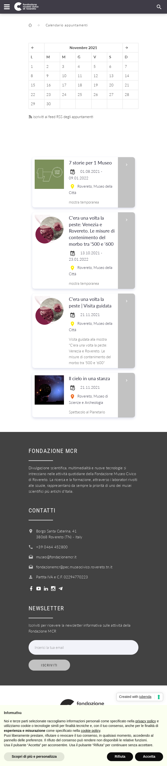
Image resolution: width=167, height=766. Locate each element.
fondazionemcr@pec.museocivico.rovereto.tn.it (74, 567)
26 (96, 94)
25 (80, 94)
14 (127, 75)
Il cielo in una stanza (92, 378)
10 (64, 75)
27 (111, 94)
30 (48, 104)
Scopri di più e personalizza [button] (34, 756)
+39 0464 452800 (52, 547)
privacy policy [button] (146, 721)
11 (80, 75)
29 (33, 104)
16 (48, 85)
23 (48, 94)
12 (96, 75)
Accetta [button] (149, 756)
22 (33, 94)
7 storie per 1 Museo (92, 163)
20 (111, 85)
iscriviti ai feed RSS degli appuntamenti (61, 116)
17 (64, 85)
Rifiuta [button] (120, 756)
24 (64, 94)
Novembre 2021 (83, 47)
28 (127, 94)
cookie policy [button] (90, 731)
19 (96, 85)
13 (111, 75)
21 (127, 85)
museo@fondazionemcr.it (56, 557)
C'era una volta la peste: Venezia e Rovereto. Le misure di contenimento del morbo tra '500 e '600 (92, 231)
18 (80, 85)
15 (33, 85)
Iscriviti (49, 665)
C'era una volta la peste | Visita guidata (92, 302)
